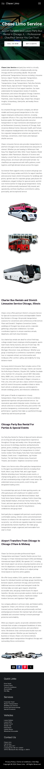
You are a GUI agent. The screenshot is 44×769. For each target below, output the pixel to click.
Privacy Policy (8, 685)
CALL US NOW (13, 44)
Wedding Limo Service (11, 705)
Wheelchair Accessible (11, 731)
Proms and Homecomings (12, 707)
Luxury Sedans (8, 720)
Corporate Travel (9, 702)
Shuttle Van (7, 726)
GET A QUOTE (31, 44)
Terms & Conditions (10, 687)
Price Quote (7, 683)
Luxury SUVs (8, 722)
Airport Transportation (11, 704)
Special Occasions (9, 709)
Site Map (6, 691)
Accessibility (8, 689)
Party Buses (8, 727)
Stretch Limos (8, 724)
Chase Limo (12, 3)
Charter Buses (8, 729)
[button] (13, 667)
